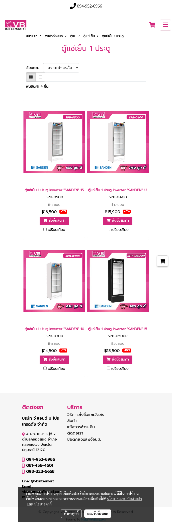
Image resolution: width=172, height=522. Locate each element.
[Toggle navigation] (165, 25)
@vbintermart (42, 481)
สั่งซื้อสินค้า (54, 220)
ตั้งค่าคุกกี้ (71, 513)
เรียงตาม (34, 67)
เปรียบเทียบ (56, 229)
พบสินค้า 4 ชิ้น (37, 86)
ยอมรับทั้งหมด (97, 513)
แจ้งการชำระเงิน (81, 427)
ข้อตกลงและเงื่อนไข (84, 440)
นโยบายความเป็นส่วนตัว (124, 498)
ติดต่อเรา (75, 433)
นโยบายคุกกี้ (43, 504)
